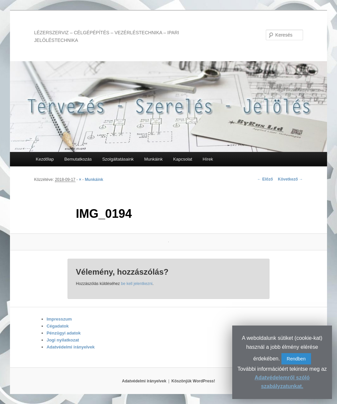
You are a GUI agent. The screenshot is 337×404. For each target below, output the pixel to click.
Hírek (208, 159)
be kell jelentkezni (137, 283)
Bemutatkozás (77, 159)
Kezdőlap (45, 159)
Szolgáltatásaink (118, 159)
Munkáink (153, 159)
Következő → (290, 179)
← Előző (265, 179)
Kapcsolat (182, 159)
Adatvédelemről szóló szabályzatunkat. (281, 382)
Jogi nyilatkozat (63, 339)
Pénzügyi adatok (64, 333)
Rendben (296, 358)
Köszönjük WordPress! (193, 381)
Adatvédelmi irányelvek (71, 346)
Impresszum (59, 319)
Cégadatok (58, 326)
